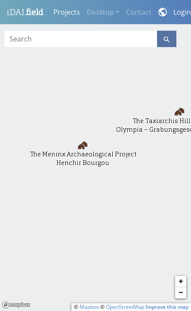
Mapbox (89, 307)
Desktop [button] (100, 12)
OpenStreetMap (125, 307)
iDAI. (25, 12)
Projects (66, 12)
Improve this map (166, 307)
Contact (138, 12)
